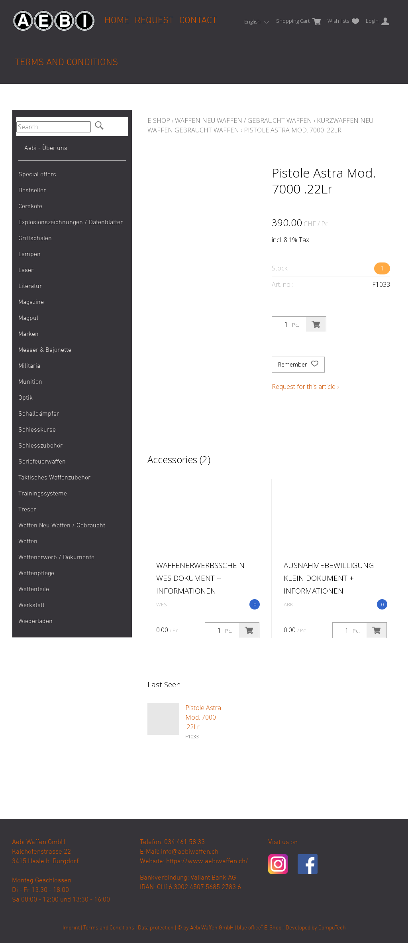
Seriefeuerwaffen (42, 462)
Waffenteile (33, 590)
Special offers (37, 175)
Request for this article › (305, 386)
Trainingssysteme (42, 494)
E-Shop (158, 120)
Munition (30, 382)
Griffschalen (35, 239)
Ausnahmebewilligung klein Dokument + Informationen (329, 578)
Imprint (71, 928)
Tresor (27, 510)
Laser (25, 270)
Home (116, 20)
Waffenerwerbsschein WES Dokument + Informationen (200, 578)
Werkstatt (31, 606)
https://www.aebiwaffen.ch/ (207, 862)
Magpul (28, 318)
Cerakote (30, 207)
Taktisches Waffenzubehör (54, 478)
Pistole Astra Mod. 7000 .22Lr (292, 130)
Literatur (30, 286)
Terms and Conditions (66, 62)
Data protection (156, 928)
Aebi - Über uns (45, 148)
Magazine (31, 302)
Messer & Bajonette (44, 350)
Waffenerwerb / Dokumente (56, 558)
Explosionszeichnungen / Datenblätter (70, 223)
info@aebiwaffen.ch (189, 852)
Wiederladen (35, 621)
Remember (298, 364)
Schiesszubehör (40, 446)
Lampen (29, 254)
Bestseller (32, 191)
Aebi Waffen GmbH (211, 928)
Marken (28, 334)
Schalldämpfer (38, 414)
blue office (250, 928)
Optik (25, 398)
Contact (198, 20)
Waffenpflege (36, 574)
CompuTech (332, 928)
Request (154, 20)
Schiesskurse (37, 430)
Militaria (29, 366)
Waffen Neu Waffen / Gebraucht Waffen (61, 534)
